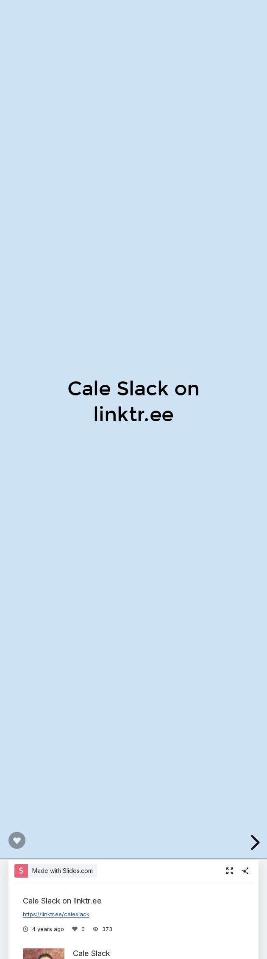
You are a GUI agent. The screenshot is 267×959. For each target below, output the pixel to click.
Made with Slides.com (62, 870)
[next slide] (253, 842)
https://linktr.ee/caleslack (56, 914)
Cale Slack (91, 953)
